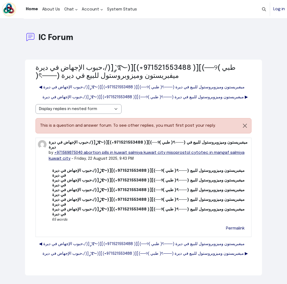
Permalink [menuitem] (235, 228)
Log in (279, 9)
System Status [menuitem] (122, 9)
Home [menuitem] (32, 9)
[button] (264, 9)
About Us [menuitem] (51, 9)
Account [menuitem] (90, 9)
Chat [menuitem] (69, 9)
